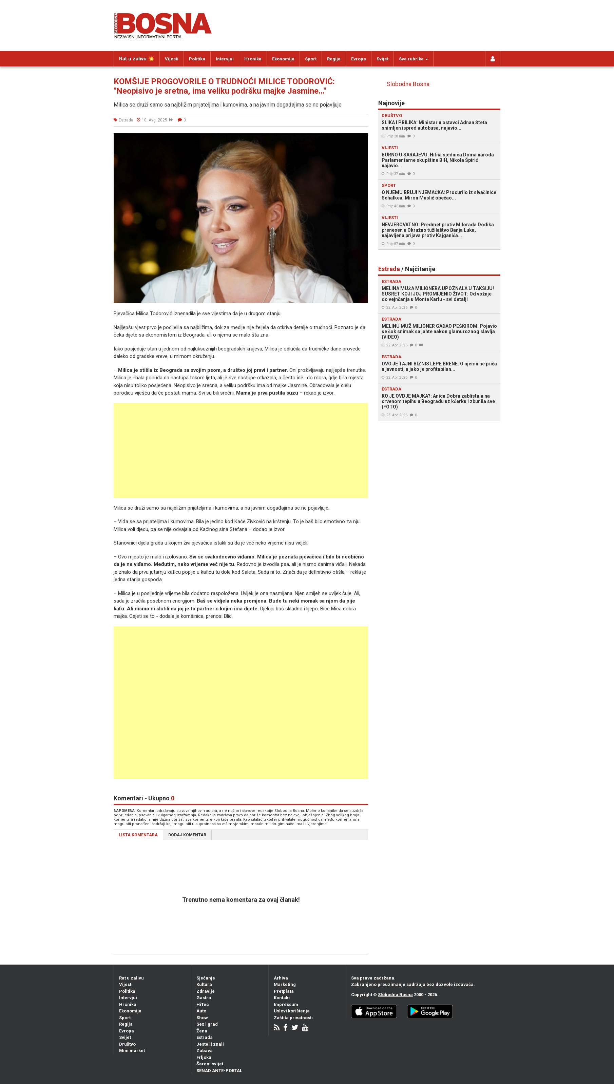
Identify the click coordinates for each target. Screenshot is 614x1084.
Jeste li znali (210, 1044)
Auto (201, 1010)
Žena (201, 1030)
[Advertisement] (241, 450)
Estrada (204, 1037)
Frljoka (203, 1057)
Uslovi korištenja (292, 1010)
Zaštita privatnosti (293, 1017)
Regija (334, 58)
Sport (310, 58)
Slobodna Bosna (408, 84)
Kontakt (282, 997)
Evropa (358, 58)
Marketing (285, 984)
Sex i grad (207, 1024)
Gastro (203, 997)
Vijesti (171, 58)
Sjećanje (205, 978)
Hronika (253, 58)
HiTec (202, 1004)
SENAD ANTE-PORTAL (219, 1070)
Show (202, 1017)
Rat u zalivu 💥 (136, 59)
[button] (362, 139)
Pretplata (284, 991)
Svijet (382, 58)
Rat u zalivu (131, 978)
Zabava (204, 1050)
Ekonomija (283, 58)
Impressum (286, 1004)
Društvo (127, 1044)
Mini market (132, 1050)
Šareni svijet (209, 1063)
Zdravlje (205, 991)
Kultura (204, 984)
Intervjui (225, 58)
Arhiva (281, 978)
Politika (197, 58)
